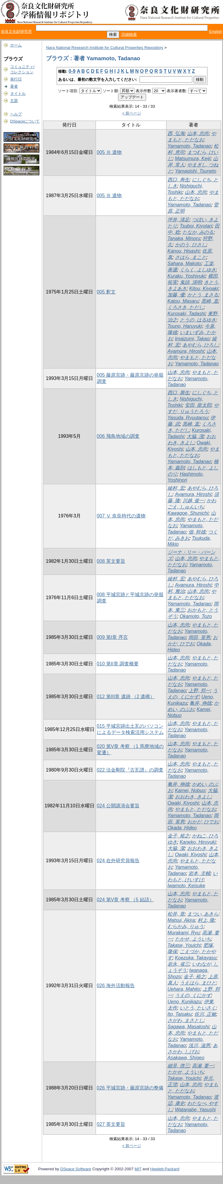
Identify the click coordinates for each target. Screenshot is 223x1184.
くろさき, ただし (186, 307)
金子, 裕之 (178, 835)
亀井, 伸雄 (200, 703)
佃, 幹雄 (196, 531)
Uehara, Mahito (184, 989)
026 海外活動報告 (116, 985)
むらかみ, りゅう (186, 926)
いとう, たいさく (198, 1007)
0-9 (72, 71)
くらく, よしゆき (198, 269)
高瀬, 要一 (203, 1065)
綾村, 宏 (176, 488)
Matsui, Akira (181, 920)
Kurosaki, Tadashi (186, 313)
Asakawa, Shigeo (186, 1057)
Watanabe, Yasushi (195, 1109)
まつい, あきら (203, 913)
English (215, 31)
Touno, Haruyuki (185, 326)
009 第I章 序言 (112, 637)
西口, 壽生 (178, 392)
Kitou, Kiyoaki (203, 288)
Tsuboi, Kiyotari (196, 225)
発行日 (16, 79)
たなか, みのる (198, 232)
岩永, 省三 (178, 964)
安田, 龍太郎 (198, 405)
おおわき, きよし (193, 796)
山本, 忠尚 (198, 133)
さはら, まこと (190, 257)
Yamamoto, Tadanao (189, 146)
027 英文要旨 (111, 1124)
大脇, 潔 (195, 436)
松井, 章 (176, 913)
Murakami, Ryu (184, 932)
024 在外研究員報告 (118, 860)
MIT (137, 1169)
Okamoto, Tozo (196, 616)
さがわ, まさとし (186, 1020)
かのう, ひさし (190, 244)
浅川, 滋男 (199, 1045)
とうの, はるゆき (198, 319)
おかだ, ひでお (203, 821)
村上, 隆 (206, 920)
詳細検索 (129, 34)
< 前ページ (131, 113)
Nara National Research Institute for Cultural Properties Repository (104, 47)
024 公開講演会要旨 (118, 805)
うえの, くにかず (193, 995)
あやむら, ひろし (200, 344)
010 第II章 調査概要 (118, 663)
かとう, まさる (203, 294)
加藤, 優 (176, 294)
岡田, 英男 (199, 637)
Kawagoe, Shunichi (188, 513)
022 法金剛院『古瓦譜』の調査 (130, 769)
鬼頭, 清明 (191, 282)
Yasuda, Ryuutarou (188, 417)
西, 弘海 (176, 133)
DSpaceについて (25, 121)
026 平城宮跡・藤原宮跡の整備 (130, 1087)
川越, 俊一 (193, 500)
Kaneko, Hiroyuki (198, 842)
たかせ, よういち (193, 939)
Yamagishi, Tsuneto (195, 171)
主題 (14, 100)
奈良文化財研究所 (16, 31)
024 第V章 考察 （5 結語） (125, 899)
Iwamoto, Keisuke (186, 885)
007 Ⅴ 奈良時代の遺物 (121, 515)
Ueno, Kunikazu (184, 1001)
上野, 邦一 (199, 690)
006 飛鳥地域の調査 (118, 436)
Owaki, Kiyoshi (183, 803)
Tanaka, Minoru (184, 238)
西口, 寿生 (178, 179)
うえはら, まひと (198, 982)
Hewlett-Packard (164, 1169)
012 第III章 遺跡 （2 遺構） (126, 696)
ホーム (16, 45)
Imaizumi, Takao (192, 338)
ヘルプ (16, 114)
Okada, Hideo (182, 827)
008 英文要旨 (111, 561)
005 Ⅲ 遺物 (109, 152)
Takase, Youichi (184, 945)
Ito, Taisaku (180, 1014)
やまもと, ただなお (195, 809)
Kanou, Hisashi (184, 251)
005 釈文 (106, 291)
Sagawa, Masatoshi (188, 1026)
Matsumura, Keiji (192, 158)
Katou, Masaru (183, 301)
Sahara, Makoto (184, 263)
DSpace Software (75, 1169)
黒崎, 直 (209, 301)
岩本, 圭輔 (199, 873)
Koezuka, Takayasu (195, 957)
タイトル (18, 93)
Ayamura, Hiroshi (186, 351)
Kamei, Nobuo (190, 790)
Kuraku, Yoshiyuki (186, 276)
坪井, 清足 (178, 219)
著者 (14, 86)
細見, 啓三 (178, 1065)
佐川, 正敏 (205, 1014)
